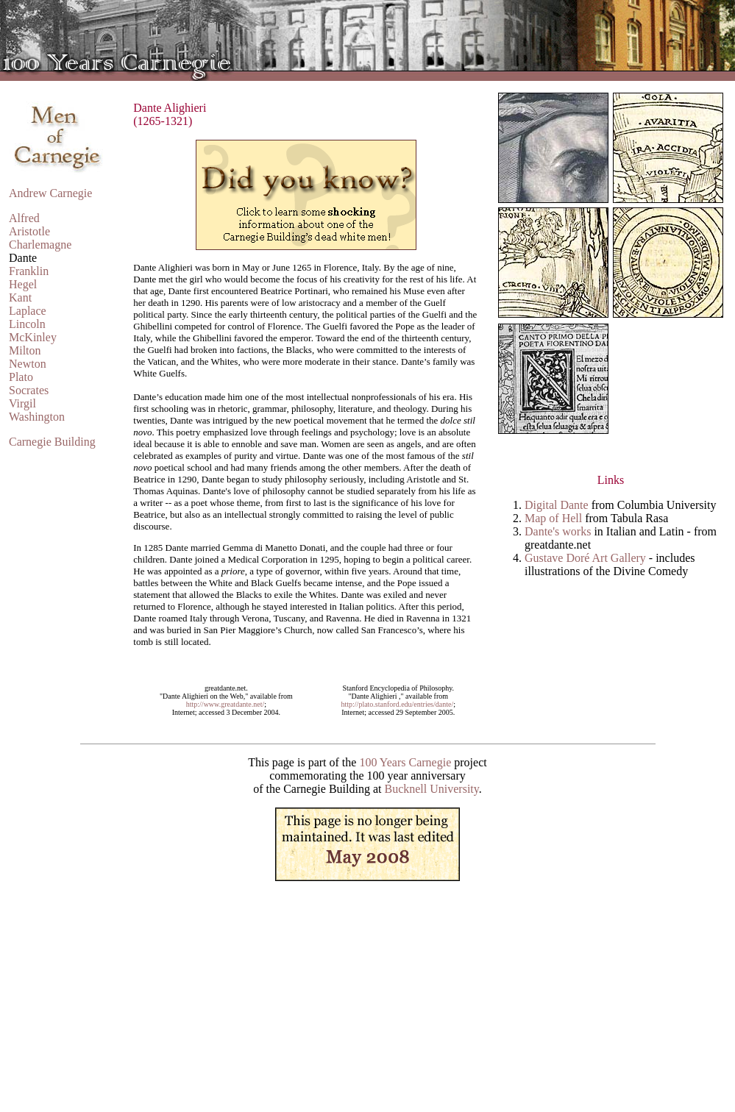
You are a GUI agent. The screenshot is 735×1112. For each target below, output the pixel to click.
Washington (37, 416)
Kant (20, 297)
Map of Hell (553, 518)
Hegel (23, 284)
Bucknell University (431, 789)
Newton (27, 363)
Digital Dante (557, 505)
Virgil (22, 403)
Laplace (27, 310)
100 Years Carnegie (405, 762)
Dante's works (558, 531)
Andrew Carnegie (50, 193)
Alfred (24, 218)
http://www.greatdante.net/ (225, 704)
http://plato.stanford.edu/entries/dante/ (397, 704)
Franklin (29, 271)
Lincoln (27, 324)
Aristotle (29, 231)
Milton (25, 350)
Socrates (29, 390)
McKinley (33, 337)
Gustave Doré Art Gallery (585, 558)
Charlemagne (40, 244)
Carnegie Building (52, 441)
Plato (21, 377)
